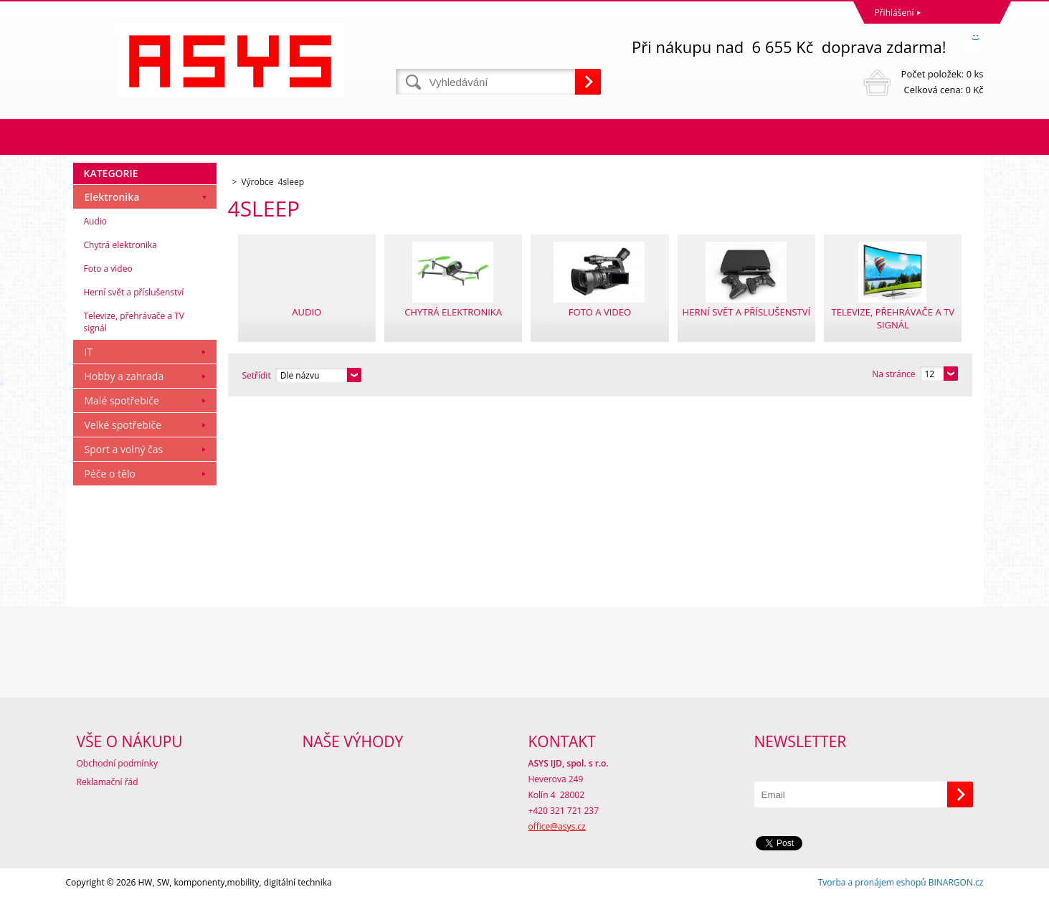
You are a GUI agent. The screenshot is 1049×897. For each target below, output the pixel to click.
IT (89, 352)
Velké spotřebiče (123, 425)
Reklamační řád (107, 782)
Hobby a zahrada (124, 376)
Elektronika (112, 197)
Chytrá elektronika (120, 245)
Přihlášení (894, 12)
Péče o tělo (110, 473)
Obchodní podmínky (117, 763)
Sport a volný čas (124, 449)
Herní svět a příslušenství (134, 292)
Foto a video (108, 268)
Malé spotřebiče (122, 400)
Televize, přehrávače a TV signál (134, 322)
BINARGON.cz (956, 882)
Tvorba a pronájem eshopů (872, 882)
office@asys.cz (557, 826)
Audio (96, 221)
